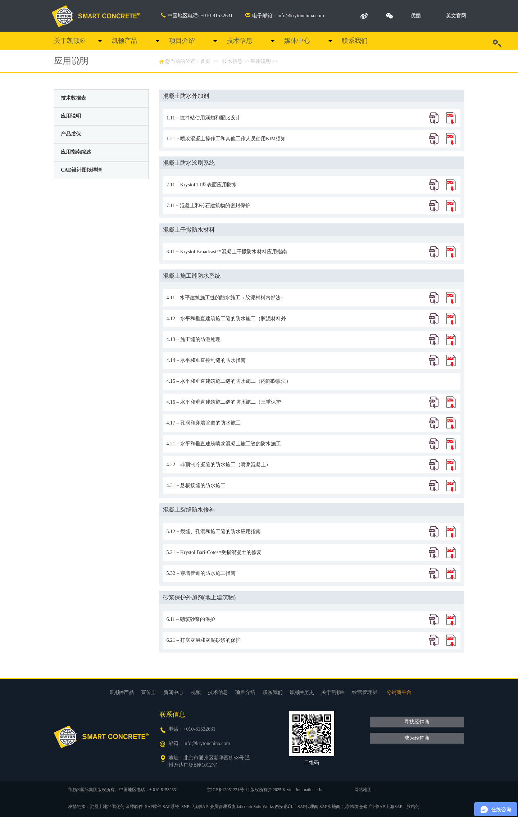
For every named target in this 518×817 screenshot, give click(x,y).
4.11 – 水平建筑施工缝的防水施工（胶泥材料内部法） (226, 297)
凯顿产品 (124, 40)
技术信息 (240, 40)
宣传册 (148, 692)
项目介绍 (182, 40)
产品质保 (71, 134)
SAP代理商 (307, 806)
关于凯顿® (69, 40)
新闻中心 (173, 692)
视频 (196, 692)
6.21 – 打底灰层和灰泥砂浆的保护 (204, 640)
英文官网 (456, 15)
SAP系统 (171, 806)
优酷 (416, 15)
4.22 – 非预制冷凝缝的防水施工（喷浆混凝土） (219, 464)
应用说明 (261, 61)
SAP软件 (153, 806)
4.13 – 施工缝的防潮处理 (194, 339)
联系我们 (355, 40)
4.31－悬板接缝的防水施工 (196, 485)
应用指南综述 (76, 152)
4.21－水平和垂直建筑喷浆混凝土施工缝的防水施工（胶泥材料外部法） (224, 447)
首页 (205, 61)
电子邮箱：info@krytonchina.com (284, 15)
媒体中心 (297, 40)
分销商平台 (399, 692)
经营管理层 (364, 692)
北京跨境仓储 (354, 806)
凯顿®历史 (302, 692)
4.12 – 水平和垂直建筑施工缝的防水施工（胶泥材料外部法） (226, 321)
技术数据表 (73, 98)
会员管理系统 (223, 806)
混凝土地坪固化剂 (107, 806)
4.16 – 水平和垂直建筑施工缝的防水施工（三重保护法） (224, 405)
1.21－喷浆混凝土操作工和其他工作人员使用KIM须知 (226, 138)
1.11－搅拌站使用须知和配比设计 (204, 118)
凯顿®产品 (122, 692)
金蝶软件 (134, 806)
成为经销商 (417, 738)
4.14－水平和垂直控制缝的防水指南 (206, 360)
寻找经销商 (417, 722)
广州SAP (376, 806)
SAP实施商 (329, 806)
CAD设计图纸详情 (81, 170)
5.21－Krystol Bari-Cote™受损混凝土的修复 (214, 552)
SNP (185, 806)
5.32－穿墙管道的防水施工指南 (201, 573)
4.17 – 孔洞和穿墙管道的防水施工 (204, 423)
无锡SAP (199, 806)
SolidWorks (264, 806)
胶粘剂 (412, 806)
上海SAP (394, 806)
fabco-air (244, 806)
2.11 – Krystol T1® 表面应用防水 (202, 184)
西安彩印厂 (285, 806)
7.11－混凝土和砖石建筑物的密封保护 (209, 205)
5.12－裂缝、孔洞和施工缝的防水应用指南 (214, 531)
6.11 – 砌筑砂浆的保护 (191, 619)
